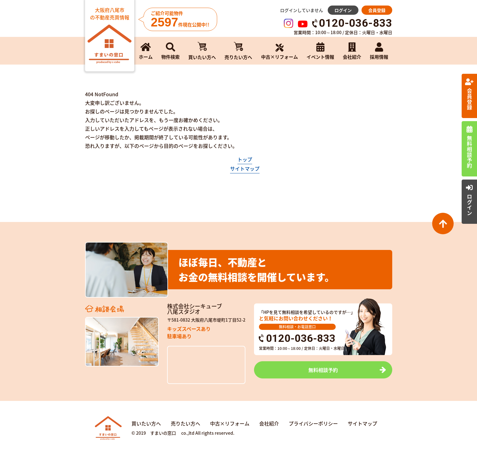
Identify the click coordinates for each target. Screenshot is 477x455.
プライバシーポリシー (313, 423)
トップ (244, 159)
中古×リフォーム (229, 423)
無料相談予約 (323, 370)
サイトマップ (245, 168)
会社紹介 (269, 423)
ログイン (343, 10)
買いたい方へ (146, 423)
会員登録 (376, 10)
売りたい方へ (185, 423)
